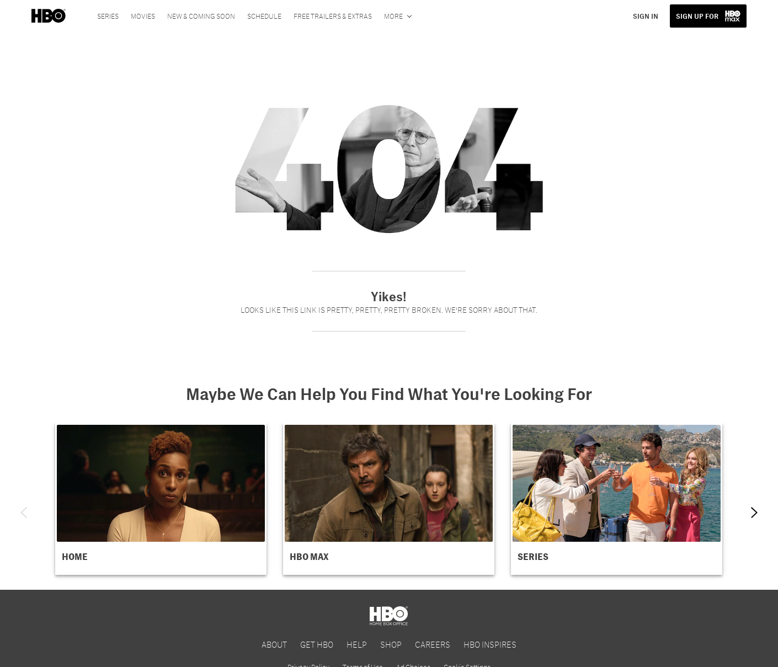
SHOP (391, 644)
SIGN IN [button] (645, 16)
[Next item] (754, 512)
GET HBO (316, 644)
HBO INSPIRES (489, 644)
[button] (161, 499)
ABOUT (274, 644)
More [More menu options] (393, 16)
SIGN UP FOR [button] (697, 16)
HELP (357, 644)
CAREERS (432, 644)
